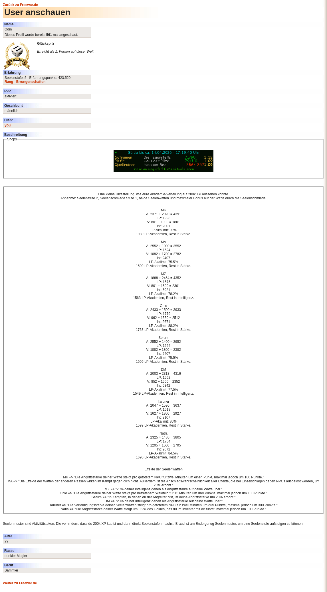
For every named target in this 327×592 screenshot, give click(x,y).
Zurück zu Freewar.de (20, 5)
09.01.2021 (17, 61)
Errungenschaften (31, 82)
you (8, 125)
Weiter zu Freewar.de (20, 583)
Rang (9, 82)
